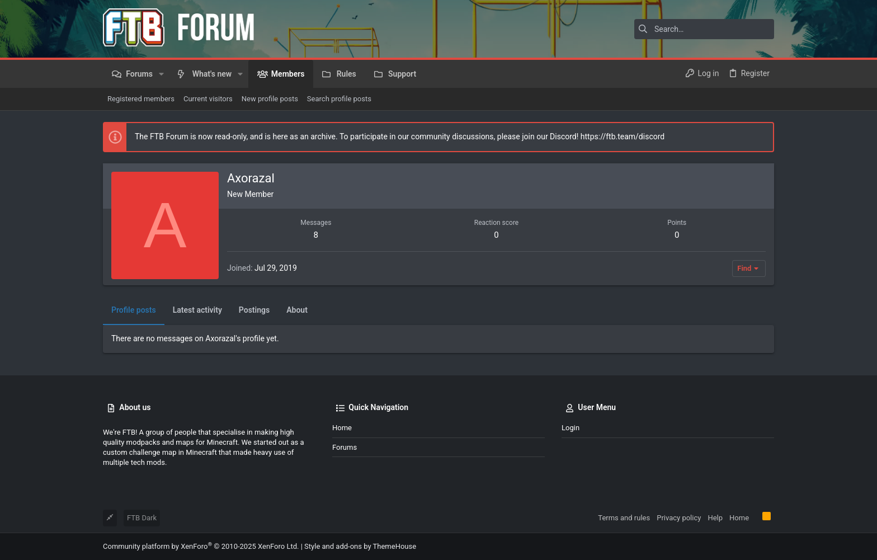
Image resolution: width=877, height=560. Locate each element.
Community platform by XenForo (201, 546)
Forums (344, 447)
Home (342, 427)
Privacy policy (679, 518)
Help (715, 518)
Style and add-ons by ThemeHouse (360, 546)
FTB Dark (142, 518)
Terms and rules (624, 518)
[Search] (704, 29)
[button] (161, 74)
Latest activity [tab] (197, 309)
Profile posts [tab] (133, 309)
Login (570, 427)
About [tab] (297, 309)
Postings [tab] (254, 309)
